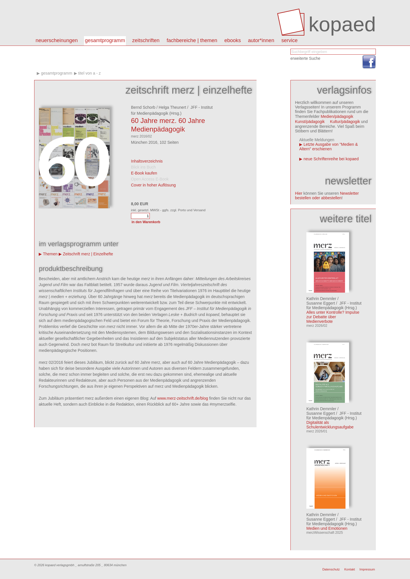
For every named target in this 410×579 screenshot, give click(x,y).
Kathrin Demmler (321, 298)
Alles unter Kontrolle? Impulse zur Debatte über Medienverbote (332, 317)
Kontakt (349, 569)
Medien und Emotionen (326, 528)
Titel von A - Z (89, 73)
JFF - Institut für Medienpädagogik (334, 305)
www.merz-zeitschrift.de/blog (182, 398)
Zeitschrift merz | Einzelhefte (88, 254)
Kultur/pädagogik (345, 121)
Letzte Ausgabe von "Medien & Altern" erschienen (328, 146)
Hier (298, 193)
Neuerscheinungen (57, 40)
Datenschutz (331, 569)
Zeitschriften (145, 40)
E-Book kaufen (144, 173)
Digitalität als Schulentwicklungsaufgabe (330, 424)
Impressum (367, 569)
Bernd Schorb (143, 107)
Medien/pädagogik (337, 116)
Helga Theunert (172, 107)
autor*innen (261, 40)
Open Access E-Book (150, 179)
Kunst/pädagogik (310, 121)
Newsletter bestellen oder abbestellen (327, 195)
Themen (50, 254)
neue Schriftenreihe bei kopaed (331, 159)
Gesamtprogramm (105, 40)
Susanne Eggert (320, 303)
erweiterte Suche (305, 58)
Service (289, 40)
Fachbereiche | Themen (192, 40)
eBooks (232, 40)
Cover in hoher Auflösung (153, 185)
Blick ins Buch (143, 167)
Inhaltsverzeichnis (147, 161)
